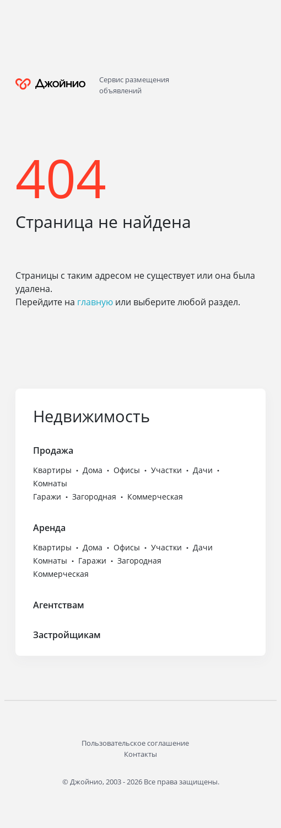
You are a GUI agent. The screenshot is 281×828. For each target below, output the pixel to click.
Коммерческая (155, 496)
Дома (92, 470)
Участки (166, 470)
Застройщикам (67, 635)
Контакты (140, 754)
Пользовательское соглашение (135, 743)
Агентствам (58, 605)
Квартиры (52, 470)
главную (95, 302)
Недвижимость (91, 416)
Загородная (94, 496)
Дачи (203, 470)
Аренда (49, 528)
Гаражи (47, 496)
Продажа (53, 450)
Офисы (127, 470)
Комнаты (50, 483)
